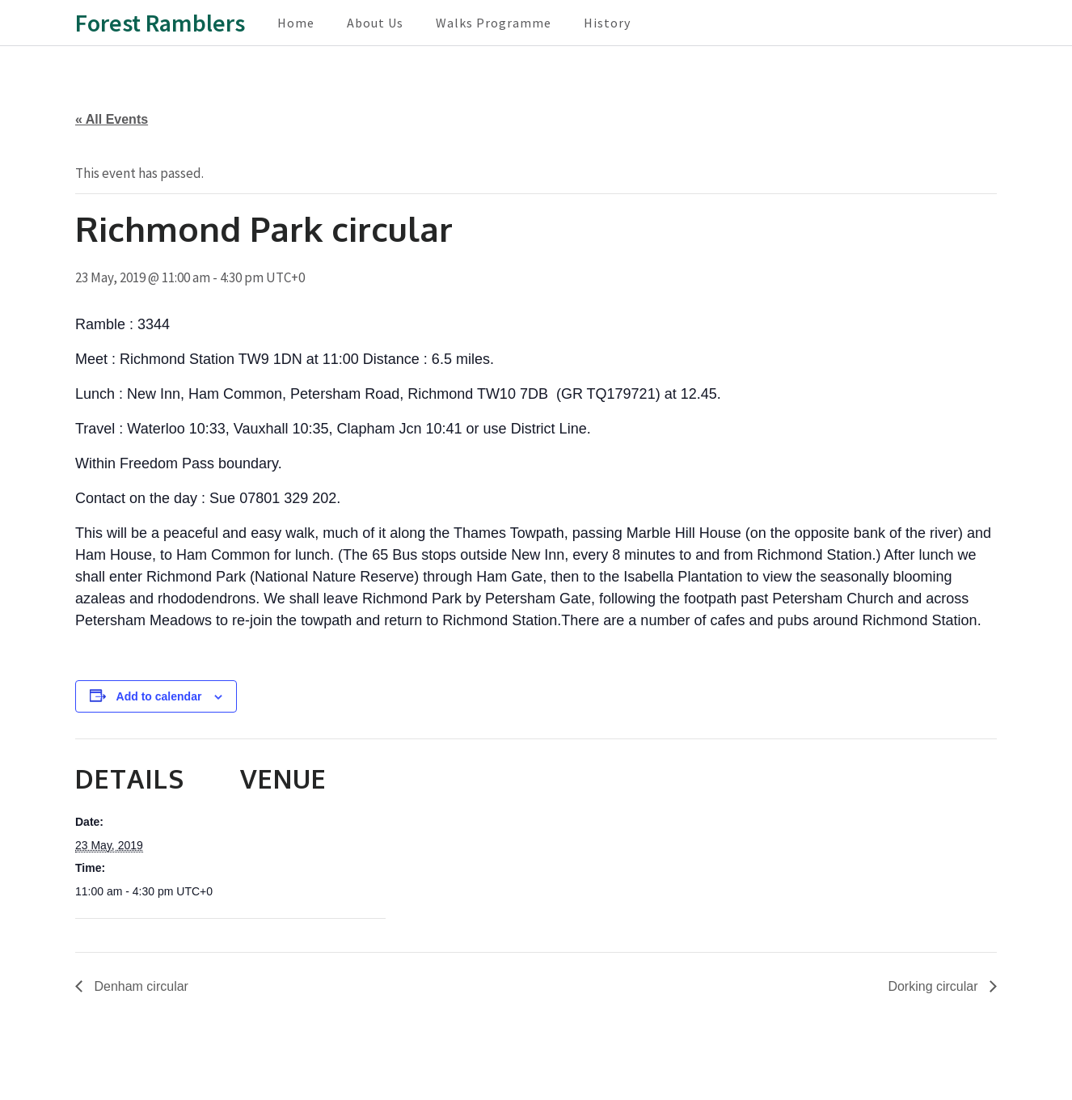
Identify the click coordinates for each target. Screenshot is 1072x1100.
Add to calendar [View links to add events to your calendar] (159, 696)
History (607, 23)
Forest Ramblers (160, 22)
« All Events (111, 119)
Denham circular (139, 986)
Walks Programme (493, 23)
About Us (375, 23)
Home (295, 23)
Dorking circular (934, 986)
